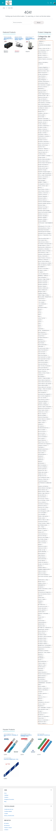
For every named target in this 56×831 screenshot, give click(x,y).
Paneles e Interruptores (43, 516)
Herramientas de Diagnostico (44, 592)
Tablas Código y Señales (43, 295)
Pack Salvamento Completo (44, 84)
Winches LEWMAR (42, 221)
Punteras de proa (42, 138)
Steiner (39, 325)
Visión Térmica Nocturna (43, 104)
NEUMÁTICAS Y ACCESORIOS (44, 645)
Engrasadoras (41, 590)
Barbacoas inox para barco (44, 408)
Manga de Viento (42, 291)
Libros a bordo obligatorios (44, 395)
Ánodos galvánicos (42, 109)
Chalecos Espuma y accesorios (45, 59)
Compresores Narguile (43, 69)
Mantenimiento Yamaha (43, 629)
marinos (39, 321)
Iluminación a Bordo (42, 505)
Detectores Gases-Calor (43, 70)
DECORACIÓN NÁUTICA (43, 427)
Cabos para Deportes (43, 367)
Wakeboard (40, 459)
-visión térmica (41, 298)
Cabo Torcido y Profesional (44, 365)
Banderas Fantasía (42, 286)
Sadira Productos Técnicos (44, 257)
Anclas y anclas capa (43, 185)
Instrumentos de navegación (44, 394)
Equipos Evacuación (42, 72)
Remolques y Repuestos (43, 141)
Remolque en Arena (42, 139)
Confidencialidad (8, 811)
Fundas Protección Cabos (43, 369)
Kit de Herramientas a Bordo (44, 594)
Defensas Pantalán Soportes (44, 203)
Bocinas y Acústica (42, 53)
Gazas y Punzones (42, 371)
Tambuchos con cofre (43, 150)
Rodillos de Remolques (43, 145)
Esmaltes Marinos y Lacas (44, 245)
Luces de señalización (43, 273)
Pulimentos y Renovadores (44, 254)
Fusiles (39, 695)
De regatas (40, 272)
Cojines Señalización (42, 289)
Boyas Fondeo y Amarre (43, 189)
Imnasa (39, 312)
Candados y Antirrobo (43, 113)
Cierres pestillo (41, 115)
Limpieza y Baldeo (42, 178)
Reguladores (41, 705)
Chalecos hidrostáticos (43, 689)
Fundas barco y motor (43, 411)
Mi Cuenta (6, 823)
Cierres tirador (41, 116)
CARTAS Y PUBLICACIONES (44, 378)
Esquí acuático (41, 452)
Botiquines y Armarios (43, 57)
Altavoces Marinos (42, 528)
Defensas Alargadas (42, 196)
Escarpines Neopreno (43, 337)
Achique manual (41, 157)
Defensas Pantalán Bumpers (44, 201)
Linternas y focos (42, 696)
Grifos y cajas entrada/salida (44, 175)
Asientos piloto (41, 611)
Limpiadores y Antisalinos (43, 249)
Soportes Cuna (41, 146)
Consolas (40, 691)
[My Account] (51, 3)
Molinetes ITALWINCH (43, 215)
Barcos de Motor (41, 429)
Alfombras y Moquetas (43, 404)
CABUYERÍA (40, 346)
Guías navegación (42, 392)
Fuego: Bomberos (42, 76)
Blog (5, 801)
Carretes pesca (41, 666)
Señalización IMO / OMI (43, 95)
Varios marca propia (42, 681)
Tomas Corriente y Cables (44, 523)
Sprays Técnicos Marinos (43, 261)
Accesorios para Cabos (43, 348)
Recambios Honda (42, 634)
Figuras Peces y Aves (42, 442)
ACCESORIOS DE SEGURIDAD (44, 45)
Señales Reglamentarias (43, 93)
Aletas (39, 684)
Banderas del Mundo (42, 284)
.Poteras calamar (42, 663)
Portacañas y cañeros (43, 134)
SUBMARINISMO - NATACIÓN (44, 682)
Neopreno (40, 565)
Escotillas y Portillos (42, 127)
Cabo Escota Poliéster (43, 362)
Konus (39, 316)
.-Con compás (41, 302)
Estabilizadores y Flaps (43, 579)
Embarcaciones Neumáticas (44, 647)
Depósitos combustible (7, 36)
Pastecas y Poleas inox (43, 479)
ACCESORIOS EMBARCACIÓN (44, 106)
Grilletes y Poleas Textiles (43, 372)
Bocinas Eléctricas (42, 495)
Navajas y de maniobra (43, 564)
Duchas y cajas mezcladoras (44, 173)
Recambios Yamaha (42, 643)
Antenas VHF (41, 532)
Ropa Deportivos (41, 341)
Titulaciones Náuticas (42, 401)
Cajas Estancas (41, 555)
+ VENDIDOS (41, 41)
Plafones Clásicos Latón (43, 519)
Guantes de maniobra (43, 562)
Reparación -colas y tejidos (44, 652)
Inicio (4, 8)
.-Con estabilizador (42, 303)
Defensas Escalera (42, 198)
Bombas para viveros (42, 166)
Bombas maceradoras (43, 164)
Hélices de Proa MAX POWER (44, 212)
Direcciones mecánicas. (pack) (45, 576)
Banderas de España (42, 280)
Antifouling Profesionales (43, 229)
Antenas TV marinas (42, 530)
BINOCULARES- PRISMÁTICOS (44, 296)
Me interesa (7, 825)
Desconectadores (42, 496)
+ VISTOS (40, 43)
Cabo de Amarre (41, 351)
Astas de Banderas (42, 277)
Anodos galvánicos (42, 609)
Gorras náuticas (41, 560)
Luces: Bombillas (41, 514)
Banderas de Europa (42, 282)
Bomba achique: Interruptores (44, 162)
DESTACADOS (41, 463)
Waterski (40, 461)
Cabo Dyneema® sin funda (44, 358)
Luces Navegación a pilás (43, 510)
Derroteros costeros (42, 390)
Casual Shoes (41, 335)
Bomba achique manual (30, 36)
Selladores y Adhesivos (43, 259)
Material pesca (41, 677)
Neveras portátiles (42, 415)
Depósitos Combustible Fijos (44, 120)
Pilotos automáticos (42, 541)
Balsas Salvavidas (42, 51)
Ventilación (40, 424)
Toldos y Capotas (42, 420)
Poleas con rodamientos (43, 716)
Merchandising (41, 679)
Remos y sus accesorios (43, 143)
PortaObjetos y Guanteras (43, 136)
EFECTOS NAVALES (42, 465)
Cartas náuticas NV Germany (44, 387)
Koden (39, 314)
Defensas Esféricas (42, 199)
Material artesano (42, 675)
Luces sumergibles (42, 512)
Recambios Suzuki (42, 640)
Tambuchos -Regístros (43, 148)
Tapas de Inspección (42, 152)
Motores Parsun (41, 633)
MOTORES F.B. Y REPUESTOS (44, 627)
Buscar (38, 22)
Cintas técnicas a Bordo (43, 242)
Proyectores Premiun (42, 521)
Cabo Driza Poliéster (42, 355)
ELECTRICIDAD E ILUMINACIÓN (44, 482)
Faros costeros (41, 438)
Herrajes (40, 711)
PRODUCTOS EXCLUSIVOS (44, 673)
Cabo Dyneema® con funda (44, 357)
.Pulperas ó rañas (42, 665)
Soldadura (40, 601)
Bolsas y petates (41, 686)
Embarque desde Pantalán (44, 210)
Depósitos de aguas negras (44, 171)
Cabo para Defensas (42, 364)
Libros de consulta (42, 397)
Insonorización (41, 620)
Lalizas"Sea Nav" (42, 318)
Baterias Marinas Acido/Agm (44, 488)
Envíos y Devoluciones (9, 815)
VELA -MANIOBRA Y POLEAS (44, 707)
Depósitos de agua (42, 169)
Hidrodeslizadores (42, 454)
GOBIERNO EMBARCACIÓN (44, 569)
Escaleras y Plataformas (43, 125)
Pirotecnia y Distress (42, 86)
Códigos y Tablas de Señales (44, 388)
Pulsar (39, 323)
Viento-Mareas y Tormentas (44, 102)
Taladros (40, 602)
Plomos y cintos (41, 704)
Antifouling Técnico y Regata (44, 233)
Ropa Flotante (41, 342)
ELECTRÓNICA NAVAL (42, 525)
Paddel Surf (40, 457)
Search (48, 3)
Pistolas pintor (41, 597)
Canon (39, 311)
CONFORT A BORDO (42, 403)
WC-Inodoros (41, 426)
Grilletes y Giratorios (42, 129)
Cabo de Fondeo (41, 353)
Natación (40, 698)
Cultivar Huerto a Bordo (43, 410)
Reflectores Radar (42, 90)
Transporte (40, 656)
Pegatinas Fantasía (42, 293)
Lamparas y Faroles (42, 445)
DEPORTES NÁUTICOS (43, 449)
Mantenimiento (41, 624)
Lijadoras (40, 595)
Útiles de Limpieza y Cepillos (44, 264)
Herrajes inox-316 (42, 475)
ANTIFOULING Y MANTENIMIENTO (45, 222)
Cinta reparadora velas (43, 709)
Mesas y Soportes (42, 413)
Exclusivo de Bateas (42, 466)
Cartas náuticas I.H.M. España (44, 383)
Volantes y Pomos (42, 583)
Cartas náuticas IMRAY (43, 385)
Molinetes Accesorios (43, 214)
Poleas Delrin (41, 718)
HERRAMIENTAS (41, 585)
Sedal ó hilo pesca (42, 672)
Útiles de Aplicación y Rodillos (44, 263)
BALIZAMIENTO (41, 266)
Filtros (39, 615)
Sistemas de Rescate (42, 97)
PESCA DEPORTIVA (42, 661)
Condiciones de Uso (8, 809)
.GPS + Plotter (41, 526)
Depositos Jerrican (42, 122)
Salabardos (40, 670)
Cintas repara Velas (42, 240)
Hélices (39, 618)
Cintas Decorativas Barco (43, 238)
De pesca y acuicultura (43, 268)
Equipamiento (41, 648)
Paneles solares (41, 518)
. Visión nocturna (41, 300)
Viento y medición (42, 723)
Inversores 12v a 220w (43, 507)
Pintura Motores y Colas (43, 252)
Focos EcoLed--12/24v (43, 498)
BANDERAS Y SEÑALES (43, 275)
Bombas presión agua (43, 168)
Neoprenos (40, 339)
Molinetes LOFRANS (18, 36)
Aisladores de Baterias (43, 486)
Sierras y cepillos (42, 599)
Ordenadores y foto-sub (43, 702)
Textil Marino (41, 447)
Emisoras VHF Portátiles (43, 537)
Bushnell (40, 309)
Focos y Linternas (42, 502)
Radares (40, 544)
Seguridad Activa (42, 92)
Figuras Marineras (42, 440)
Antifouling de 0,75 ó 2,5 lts (44, 226)
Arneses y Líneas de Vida (43, 48)
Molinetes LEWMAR (42, 217)
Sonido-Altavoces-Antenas (44, 419)
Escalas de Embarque (43, 74)
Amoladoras (40, 586)
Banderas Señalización (43, 288)
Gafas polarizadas (42, 558)
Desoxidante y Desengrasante (44, 243)
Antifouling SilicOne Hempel (44, 231)
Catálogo (6, 795)
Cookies (6, 813)
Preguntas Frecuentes (9, 799)
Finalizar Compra (8, 827)
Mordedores (40, 714)
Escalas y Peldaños (42, 123)
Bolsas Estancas (41, 553)
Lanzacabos (40, 374)
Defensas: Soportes (42, 208)
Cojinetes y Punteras (42, 194)
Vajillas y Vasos (41, 422)
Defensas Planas (41, 205)
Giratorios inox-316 (42, 470)
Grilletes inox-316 (42, 474)
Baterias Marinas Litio (42, 489)
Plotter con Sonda (42, 542)
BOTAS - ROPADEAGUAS (43, 330)
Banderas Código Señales (43, 279)
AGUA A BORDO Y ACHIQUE (44, 155)
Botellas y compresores (43, 688)
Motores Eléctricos (42, 631)
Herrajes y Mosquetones (43, 130)
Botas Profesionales (42, 334)
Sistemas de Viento (42, 548)
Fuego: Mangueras (42, 79)
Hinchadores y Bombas (43, 650)
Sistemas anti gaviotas (43, 417)
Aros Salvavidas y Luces (43, 50)
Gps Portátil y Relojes (42, 539)
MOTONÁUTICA (41, 604)
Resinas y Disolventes (43, 256)
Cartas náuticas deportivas (44, 380)
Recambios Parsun (42, 638)
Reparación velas (42, 721)
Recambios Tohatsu (42, 641)
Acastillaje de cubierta (43, 107)
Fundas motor (41, 617)
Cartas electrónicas (42, 533)
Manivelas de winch (42, 712)
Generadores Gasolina (43, 503)
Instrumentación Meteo (43, 83)
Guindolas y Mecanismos (43, 81)
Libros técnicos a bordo (43, 399)
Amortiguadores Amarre (43, 184)
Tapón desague (41, 180)
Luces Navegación (42, 509)
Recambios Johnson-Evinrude (44, 636)
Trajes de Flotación (42, 99)
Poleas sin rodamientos (43, 719)
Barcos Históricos (42, 434)
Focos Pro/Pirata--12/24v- (44, 500)
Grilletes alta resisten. (43, 472)
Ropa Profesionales (42, 344)
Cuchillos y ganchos (42, 693)
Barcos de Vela (41, 433)
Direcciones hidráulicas (43, 574)
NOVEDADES (41, 657)
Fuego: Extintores (42, 77)
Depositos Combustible (43, 118)
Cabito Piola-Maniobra (43, 350)
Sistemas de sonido (42, 546)
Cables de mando (42, 571)
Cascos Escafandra (42, 436)
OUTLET (40, 659)
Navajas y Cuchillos (42, 132)
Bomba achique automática (44, 159)
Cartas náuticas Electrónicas (44, 381)
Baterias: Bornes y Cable (43, 491)
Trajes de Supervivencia (43, 100)
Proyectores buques (42, 481)
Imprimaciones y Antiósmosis (44, 247)
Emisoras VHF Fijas (42, 535)
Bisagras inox (41, 111)
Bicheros (40, 187)
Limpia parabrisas (42, 622)
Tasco (39, 326)
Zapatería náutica (42, 567)
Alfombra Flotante (42, 450)
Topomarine (40, 328)
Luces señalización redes (43, 477)
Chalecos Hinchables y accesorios (43, 63)
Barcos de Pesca (42, 431)
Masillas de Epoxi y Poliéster (44, 250)
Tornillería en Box (42, 153)
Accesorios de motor (42, 606)
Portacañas (40, 668)
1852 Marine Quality (42, 307)
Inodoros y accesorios (43, 176)
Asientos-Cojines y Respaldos (44, 406)
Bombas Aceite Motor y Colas (44, 588)
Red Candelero (41, 376)
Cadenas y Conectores (43, 192)
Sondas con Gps (41, 549)
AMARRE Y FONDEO (42, 182)
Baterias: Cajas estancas (43, 493)
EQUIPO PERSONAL (42, 551)
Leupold (39, 319)
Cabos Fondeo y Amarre (43, 191)
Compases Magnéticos (43, 67)
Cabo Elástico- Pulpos (43, 360)
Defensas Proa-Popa (42, 207)
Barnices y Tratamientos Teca (44, 235)
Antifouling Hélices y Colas (44, 228)
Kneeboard (40, 456)
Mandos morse (41, 581)
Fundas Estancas (41, 557)
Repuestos (40, 654)
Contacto (6, 797)
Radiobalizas (41, 88)
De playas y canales (42, 270)
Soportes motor (41, 625)
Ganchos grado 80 (42, 468)
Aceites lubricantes (42, 608)
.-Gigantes (40, 305)
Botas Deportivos (42, 332)
